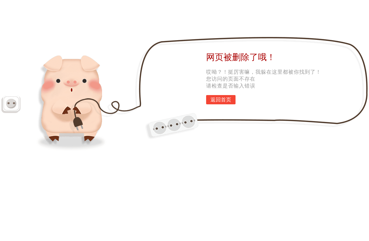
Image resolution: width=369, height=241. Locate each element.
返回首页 (220, 100)
